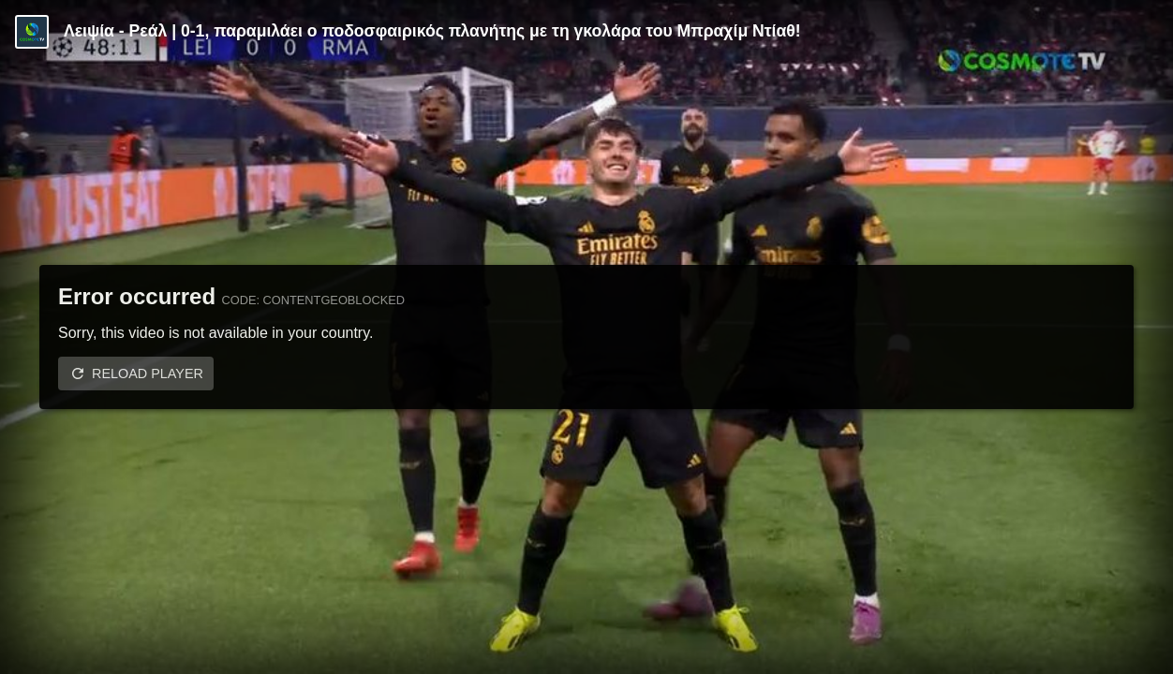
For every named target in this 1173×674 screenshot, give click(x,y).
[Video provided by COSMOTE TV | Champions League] (32, 32)
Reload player (147, 373)
